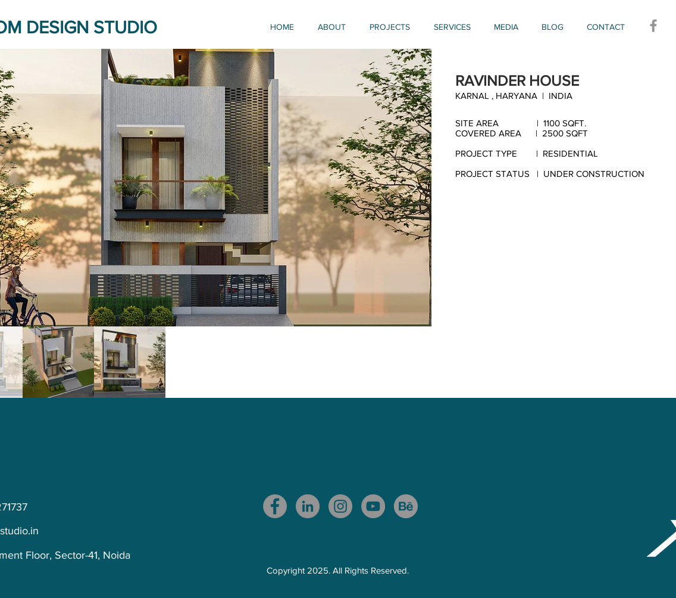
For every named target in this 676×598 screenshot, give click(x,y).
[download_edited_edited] (406, 506)
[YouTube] (373, 506)
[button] (393, 27)
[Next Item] (413, 187)
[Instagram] (340, 506)
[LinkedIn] (308, 506)
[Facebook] (653, 25)
